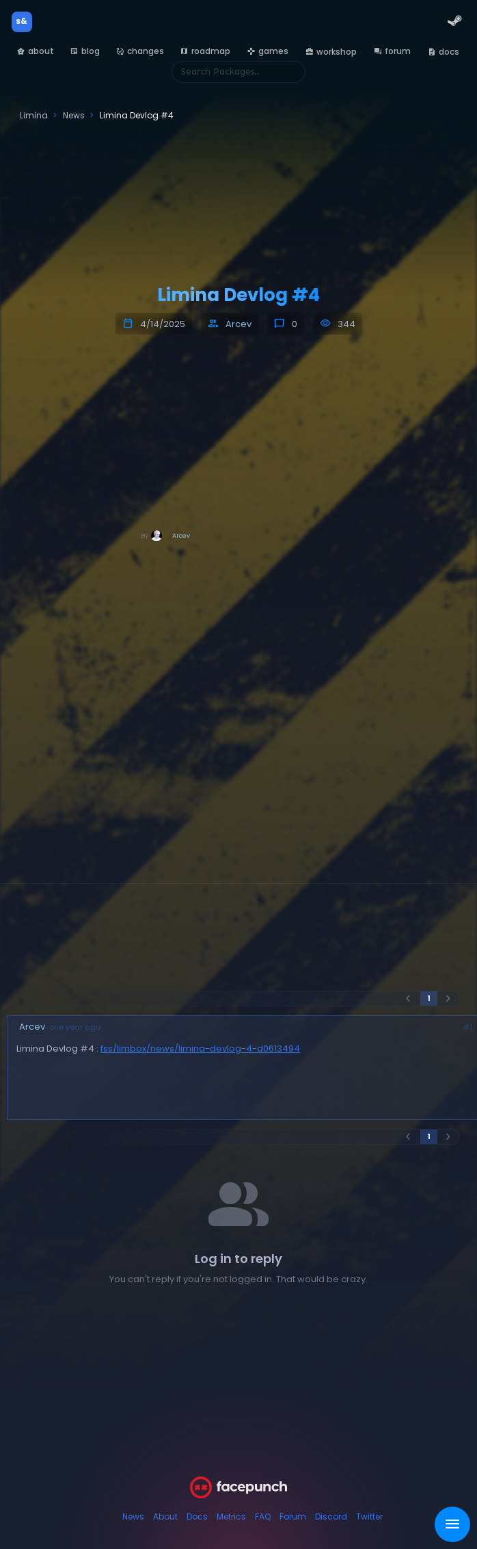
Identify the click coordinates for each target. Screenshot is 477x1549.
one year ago (74, 1027)
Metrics (231, 1516)
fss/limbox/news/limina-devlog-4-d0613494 (200, 1048)
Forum (293, 1516)
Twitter (369, 1516)
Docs (197, 1516)
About (165, 1516)
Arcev (238, 323)
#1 (467, 1027)
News (133, 1516)
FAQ (263, 1516)
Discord (331, 1516)
